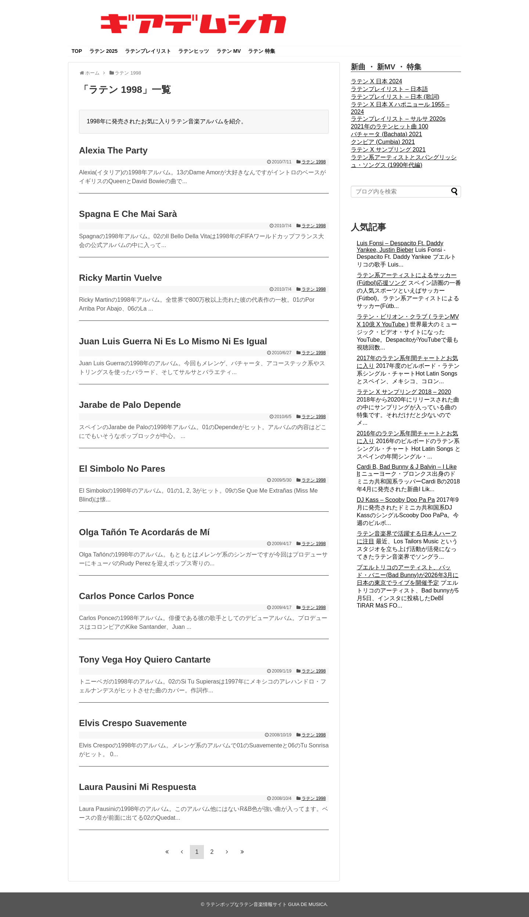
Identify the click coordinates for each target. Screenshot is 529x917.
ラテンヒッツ (193, 51)
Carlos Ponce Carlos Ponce (136, 596)
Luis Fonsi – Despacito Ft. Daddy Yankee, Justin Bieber (400, 246)
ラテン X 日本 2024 (376, 81)
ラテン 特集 (261, 51)
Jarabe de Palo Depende (130, 405)
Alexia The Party (113, 150)
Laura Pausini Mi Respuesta (137, 787)
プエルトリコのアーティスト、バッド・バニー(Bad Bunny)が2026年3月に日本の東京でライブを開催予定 (407, 575)
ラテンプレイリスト (148, 51)
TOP (77, 51)
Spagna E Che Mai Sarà (128, 214)
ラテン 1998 (314, 161)
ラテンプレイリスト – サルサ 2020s (398, 119)
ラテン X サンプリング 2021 (388, 149)
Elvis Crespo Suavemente (133, 723)
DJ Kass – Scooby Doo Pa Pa (396, 500)
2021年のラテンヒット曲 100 (389, 126)
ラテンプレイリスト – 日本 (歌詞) (395, 97)
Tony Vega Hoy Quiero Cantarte (144, 659)
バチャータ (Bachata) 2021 (386, 134)
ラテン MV (228, 51)
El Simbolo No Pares (122, 469)
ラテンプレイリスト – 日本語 (389, 89)
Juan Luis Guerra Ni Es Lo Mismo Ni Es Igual (173, 341)
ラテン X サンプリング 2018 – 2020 (404, 392)
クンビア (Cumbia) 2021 (383, 142)
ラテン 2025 (103, 51)
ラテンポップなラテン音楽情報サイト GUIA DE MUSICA (266, 904)
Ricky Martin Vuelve (120, 278)
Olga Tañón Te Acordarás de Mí (144, 532)
